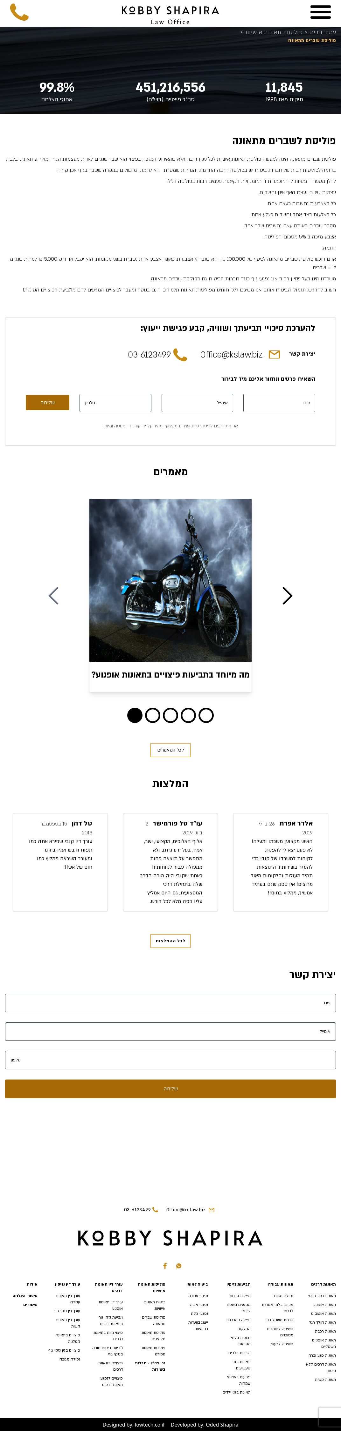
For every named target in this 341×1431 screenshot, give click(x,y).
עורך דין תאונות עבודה (68, 1299)
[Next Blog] (287, 595)
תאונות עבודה (280, 1284)
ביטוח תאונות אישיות (154, 1305)
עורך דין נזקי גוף (67, 1311)
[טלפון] (115, 403)
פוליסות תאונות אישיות (272, 33)
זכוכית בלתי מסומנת (241, 1341)
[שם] (279, 403)
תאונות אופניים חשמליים (324, 1343)
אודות (32, 1284)
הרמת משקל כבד (279, 1319)
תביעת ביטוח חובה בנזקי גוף (107, 1351)
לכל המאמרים (170, 750)
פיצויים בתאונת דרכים (110, 1366)
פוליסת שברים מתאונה (153, 1320)
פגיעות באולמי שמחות (239, 1380)
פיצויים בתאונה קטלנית (68, 1338)
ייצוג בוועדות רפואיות (198, 1325)
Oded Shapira (222, 1424)
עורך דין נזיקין (67, 1284)
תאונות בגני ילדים (237, 1392)
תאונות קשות (325, 1379)
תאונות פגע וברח (322, 1355)
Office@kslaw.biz (231, 355)
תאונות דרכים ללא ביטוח (321, 1367)
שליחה (47, 402)
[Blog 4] (206, 715)
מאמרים (30, 1304)
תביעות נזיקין (238, 1284)
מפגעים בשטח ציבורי (239, 1308)
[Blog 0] (135, 715)
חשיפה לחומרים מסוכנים (280, 1332)
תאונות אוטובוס (323, 1313)
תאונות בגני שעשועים (242, 1365)
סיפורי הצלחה (25, 1295)
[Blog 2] (170, 715)
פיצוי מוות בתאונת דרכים (108, 1335)
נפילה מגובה (283, 1295)
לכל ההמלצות (170, 941)
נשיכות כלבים (239, 1352)
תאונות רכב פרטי (322, 1295)
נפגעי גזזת (199, 1313)
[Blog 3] (188, 715)
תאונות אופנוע (324, 1304)
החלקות (244, 1328)
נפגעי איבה (199, 1304)
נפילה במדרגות (238, 1319)
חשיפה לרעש (282, 1344)
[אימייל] (197, 403)
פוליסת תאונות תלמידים (153, 1335)
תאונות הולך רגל (322, 1322)
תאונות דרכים (323, 1284)
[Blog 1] (152, 715)
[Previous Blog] (53, 595)
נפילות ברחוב (240, 1295)
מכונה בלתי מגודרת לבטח (277, 1308)
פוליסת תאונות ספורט (153, 1351)
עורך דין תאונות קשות (68, 1323)
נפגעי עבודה (198, 1295)
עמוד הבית (320, 33)
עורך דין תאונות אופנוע (111, 1305)
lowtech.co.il (149, 1424)
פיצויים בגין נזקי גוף (64, 1350)
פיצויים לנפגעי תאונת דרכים (111, 1381)
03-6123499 (149, 355)
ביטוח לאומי (197, 1284)
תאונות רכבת (325, 1331)
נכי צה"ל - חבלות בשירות (150, 1366)
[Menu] (320, 12)
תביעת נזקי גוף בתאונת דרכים (111, 1320)
